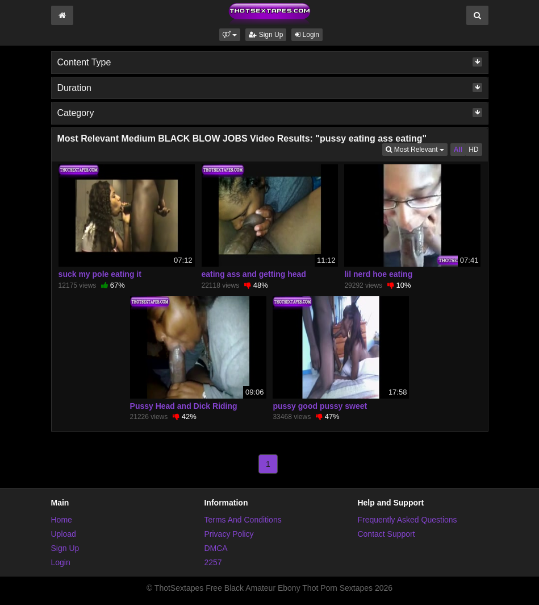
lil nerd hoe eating (378, 274)
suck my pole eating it (100, 274)
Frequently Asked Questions (407, 519)
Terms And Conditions (242, 519)
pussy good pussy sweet (320, 406)
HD (473, 150)
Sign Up (266, 35)
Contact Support (386, 533)
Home (61, 519)
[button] (229, 34)
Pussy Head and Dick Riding (183, 406)
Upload (63, 533)
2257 (213, 562)
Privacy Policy (228, 533)
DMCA (215, 548)
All (458, 150)
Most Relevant (416, 149)
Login (307, 35)
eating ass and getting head (254, 274)
